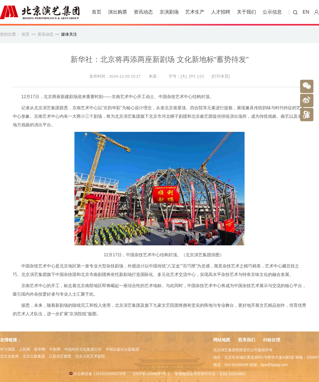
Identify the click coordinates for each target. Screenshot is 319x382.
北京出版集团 (34, 356)
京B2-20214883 (232, 374)
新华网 (39, 349)
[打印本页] (221, 76)
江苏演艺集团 (60, 356)
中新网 (54, 349)
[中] (192, 76)
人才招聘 (220, 12)
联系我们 (246, 340)
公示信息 (272, 12)
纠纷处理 (271, 340)
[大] (184, 76)
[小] (201, 76)
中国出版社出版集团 (122, 349)
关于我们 (246, 12)
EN (306, 12)
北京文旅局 (9, 356)
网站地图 (221, 340)
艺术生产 (194, 12)
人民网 (24, 349)
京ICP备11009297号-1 (151, 374)
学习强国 (7, 349)
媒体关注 (69, 34)
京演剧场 (169, 12)
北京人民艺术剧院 (90, 356)
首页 (96, 12)
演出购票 (117, 12)
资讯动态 (143, 12)
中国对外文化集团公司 (83, 349)
